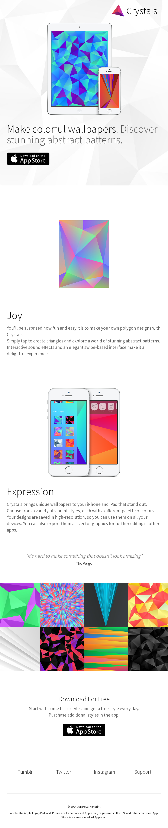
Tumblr (25, 772)
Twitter (63, 772)
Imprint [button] (95, 807)
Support (142, 772)
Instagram (104, 772)
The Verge (84, 563)
